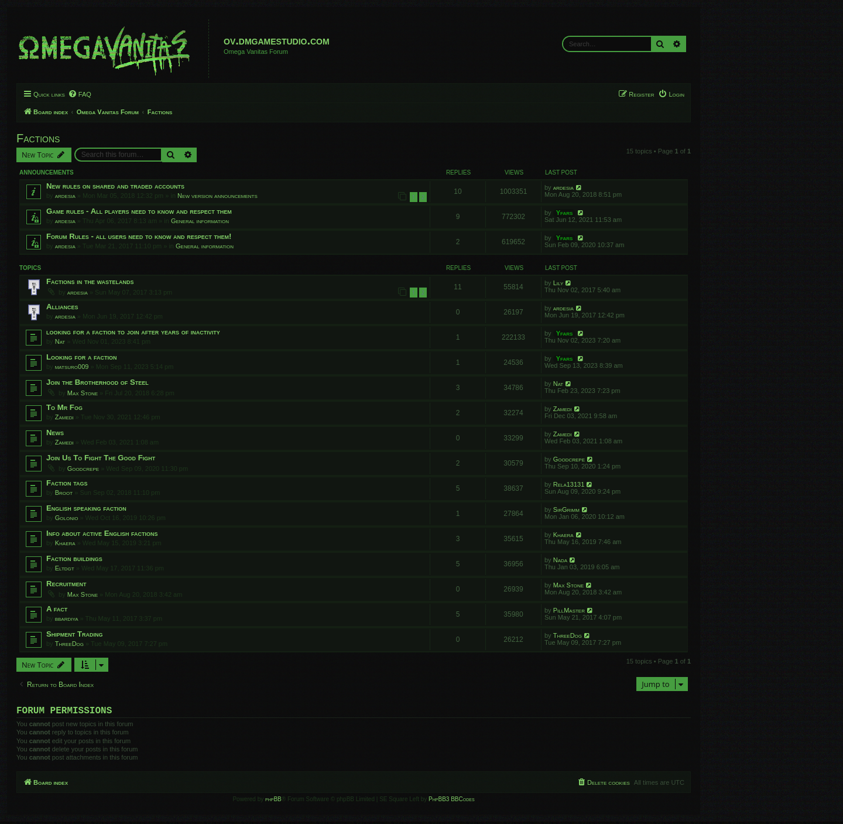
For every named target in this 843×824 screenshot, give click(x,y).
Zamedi (64, 416)
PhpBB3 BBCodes (451, 801)
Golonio (66, 517)
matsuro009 (72, 366)
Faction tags (67, 482)
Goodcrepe (83, 468)
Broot (64, 492)
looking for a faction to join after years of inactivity (133, 331)
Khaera (65, 542)
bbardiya (66, 618)
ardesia (65, 195)
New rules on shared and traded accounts (115, 186)
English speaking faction (86, 508)
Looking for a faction (81, 357)
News (55, 432)
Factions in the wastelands (90, 281)
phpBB (273, 801)
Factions (38, 138)
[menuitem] (79, 94)
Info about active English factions (102, 533)
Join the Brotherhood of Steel (97, 382)
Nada (560, 559)
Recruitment (66, 583)
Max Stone (82, 392)
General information (200, 220)
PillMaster (569, 610)
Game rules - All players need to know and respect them (139, 211)
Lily (558, 282)
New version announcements (217, 195)
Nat (60, 341)
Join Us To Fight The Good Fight (100, 457)
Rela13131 (569, 484)
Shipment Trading (74, 634)
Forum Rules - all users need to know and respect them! (138, 236)
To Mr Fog (64, 407)
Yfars (564, 212)
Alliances (62, 306)
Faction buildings (74, 558)
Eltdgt (64, 568)
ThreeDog (69, 643)
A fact (56, 608)
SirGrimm (566, 509)
